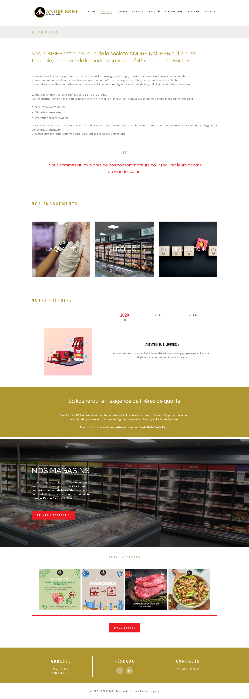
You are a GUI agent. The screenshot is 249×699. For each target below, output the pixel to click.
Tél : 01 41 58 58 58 (188, 669)
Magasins (137, 11)
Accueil (91, 11)
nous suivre (125, 628)
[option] (124, 315)
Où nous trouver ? (54, 515)
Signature (107, 11)
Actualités (154, 11)
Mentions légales (149, 691)
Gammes (122, 11)
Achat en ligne (173, 11)
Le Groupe (193, 11)
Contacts (209, 11)
